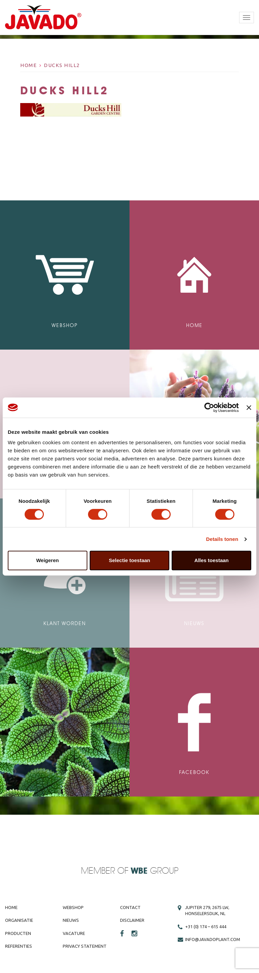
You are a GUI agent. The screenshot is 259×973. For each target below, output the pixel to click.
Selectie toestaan (129, 560)
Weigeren (47, 560)
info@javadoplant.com (212, 939)
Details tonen (222, 539)
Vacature (74, 933)
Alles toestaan (211, 560)
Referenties (18, 946)
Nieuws (71, 920)
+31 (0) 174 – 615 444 (205, 926)
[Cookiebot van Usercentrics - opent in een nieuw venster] (209, 407)
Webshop (73, 907)
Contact (130, 907)
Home (28, 65)
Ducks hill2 (62, 65)
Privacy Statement (85, 946)
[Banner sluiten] (249, 407)
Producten (18, 933)
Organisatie (19, 920)
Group (154, 871)
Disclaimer (132, 920)
